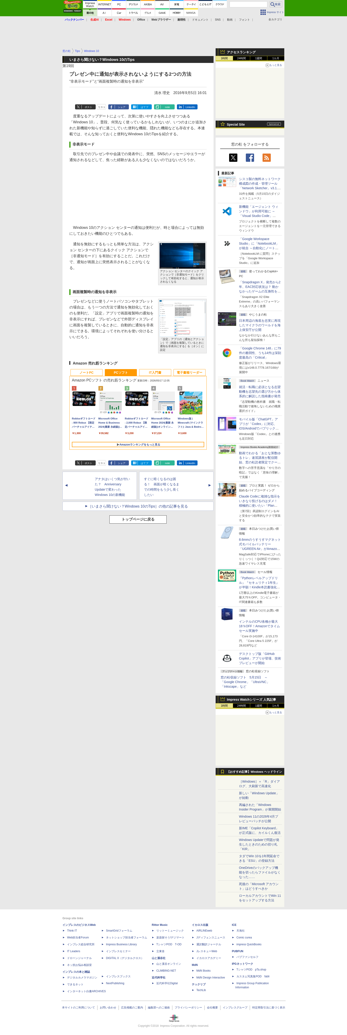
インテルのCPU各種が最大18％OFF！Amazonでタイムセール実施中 (259, 626)
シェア (121, 107)
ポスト (88, 107)
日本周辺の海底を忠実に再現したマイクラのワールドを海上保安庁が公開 (260, 325)
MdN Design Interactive (210, 977)
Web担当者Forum (78, 937)
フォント (244, 19)
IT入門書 (155, 372)
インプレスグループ (235, 1007)
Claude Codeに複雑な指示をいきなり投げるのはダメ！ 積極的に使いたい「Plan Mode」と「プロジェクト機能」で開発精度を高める (259, 505)
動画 (230, 19)
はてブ (144, 107)
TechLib (201, 990)
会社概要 (212, 1007)
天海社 (240, 930)
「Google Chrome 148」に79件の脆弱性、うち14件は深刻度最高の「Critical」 (260, 352)
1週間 (258, 58)
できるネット (75, 984)
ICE (234, 925)
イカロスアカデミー (208, 958)
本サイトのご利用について (78, 1007)
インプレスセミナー (118, 951)
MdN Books (203, 970)
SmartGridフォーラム (119, 930)
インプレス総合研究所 (81, 944)
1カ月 (275, 58)
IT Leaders (73, 951)
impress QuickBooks (248, 944)
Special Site (236, 124)
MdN (195, 965)
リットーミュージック (170, 930)
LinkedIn (190, 107)
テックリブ (199, 984)
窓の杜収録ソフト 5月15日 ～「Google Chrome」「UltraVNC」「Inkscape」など (245, 682)
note (167, 107)
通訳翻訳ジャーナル (208, 944)
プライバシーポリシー (188, 1007)
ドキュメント (200, 19)
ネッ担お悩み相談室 (79, 965)
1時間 (224, 58)
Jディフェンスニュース (210, 937)
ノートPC (86, 372)
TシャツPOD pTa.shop (251, 969)
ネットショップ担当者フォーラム (126, 937)
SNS (218, 19)
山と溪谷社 (158, 958)
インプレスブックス (118, 976)
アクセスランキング (241, 52)
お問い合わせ (108, 1007)
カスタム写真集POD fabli (252, 976)
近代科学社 (158, 977)
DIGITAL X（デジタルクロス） (125, 958)
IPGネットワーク (242, 963)
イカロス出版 (200, 925)
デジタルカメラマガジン (82, 977)
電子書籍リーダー (189, 372)
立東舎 (160, 951)
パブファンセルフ (247, 957)
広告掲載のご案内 (132, 1007)
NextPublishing (115, 983)
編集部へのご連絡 (159, 1007)
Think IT (72, 930)
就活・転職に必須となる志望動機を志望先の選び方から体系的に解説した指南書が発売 (260, 391)
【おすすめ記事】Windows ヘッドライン (254, 771)
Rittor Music (160, 925)
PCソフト (121, 372)
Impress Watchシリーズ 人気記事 (251, 699)
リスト (102, 107)
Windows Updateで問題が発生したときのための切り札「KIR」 (259, 844)
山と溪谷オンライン (168, 963)
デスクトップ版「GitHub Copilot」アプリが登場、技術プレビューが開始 (260, 658)
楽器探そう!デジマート (170, 937)
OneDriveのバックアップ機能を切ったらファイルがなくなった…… (260, 872)
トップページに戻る (138, 519)
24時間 (241, 58)
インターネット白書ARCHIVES (86, 991)
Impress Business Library (121, 944)
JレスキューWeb (206, 951)
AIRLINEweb (204, 930)
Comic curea (244, 937)
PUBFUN (237, 951)
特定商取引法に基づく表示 (268, 1007)
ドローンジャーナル (79, 958)
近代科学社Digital (167, 983)
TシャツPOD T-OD (169, 944)
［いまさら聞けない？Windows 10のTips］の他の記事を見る (138, 506)
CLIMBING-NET (166, 970)
